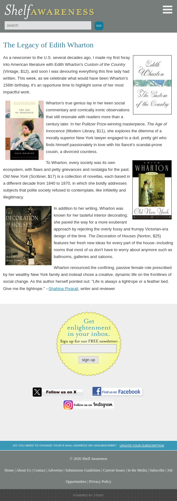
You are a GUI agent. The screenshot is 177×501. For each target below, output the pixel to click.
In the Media (137, 470)
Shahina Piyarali (63, 288)
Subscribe (157, 470)
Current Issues (114, 470)
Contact (40, 470)
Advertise (55, 470)
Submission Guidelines (83, 470)
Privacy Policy (100, 481)
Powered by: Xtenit (88, 495)
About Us (23, 470)
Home (9, 470)
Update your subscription (141, 445)
